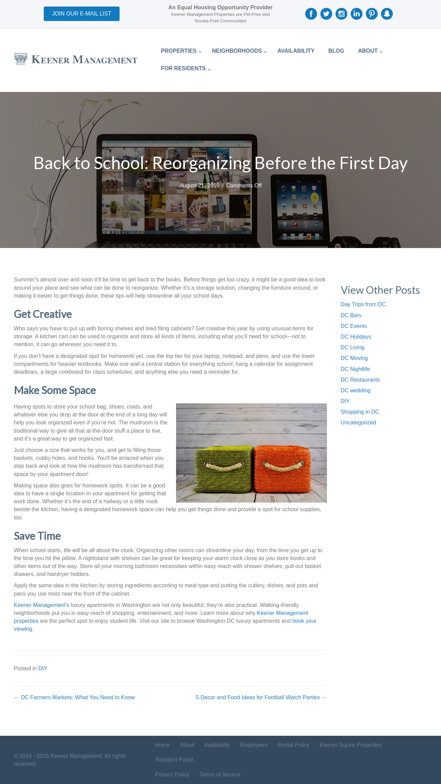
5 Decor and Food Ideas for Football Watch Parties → (261, 697)
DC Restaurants (360, 380)
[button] (82, 14)
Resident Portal (174, 760)
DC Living (353, 347)
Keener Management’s (41, 605)
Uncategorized (358, 422)
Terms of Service (219, 774)
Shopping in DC (360, 412)
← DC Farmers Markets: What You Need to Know (74, 697)
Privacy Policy (172, 774)
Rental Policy (293, 745)
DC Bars (351, 315)
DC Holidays (356, 337)
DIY (43, 668)
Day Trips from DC (363, 304)
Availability (217, 745)
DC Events (354, 326)
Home (162, 745)
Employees (253, 745)
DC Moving (354, 358)
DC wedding (356, 390)
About (187, 745)
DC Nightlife (355, 369)
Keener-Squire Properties (350, 745)
